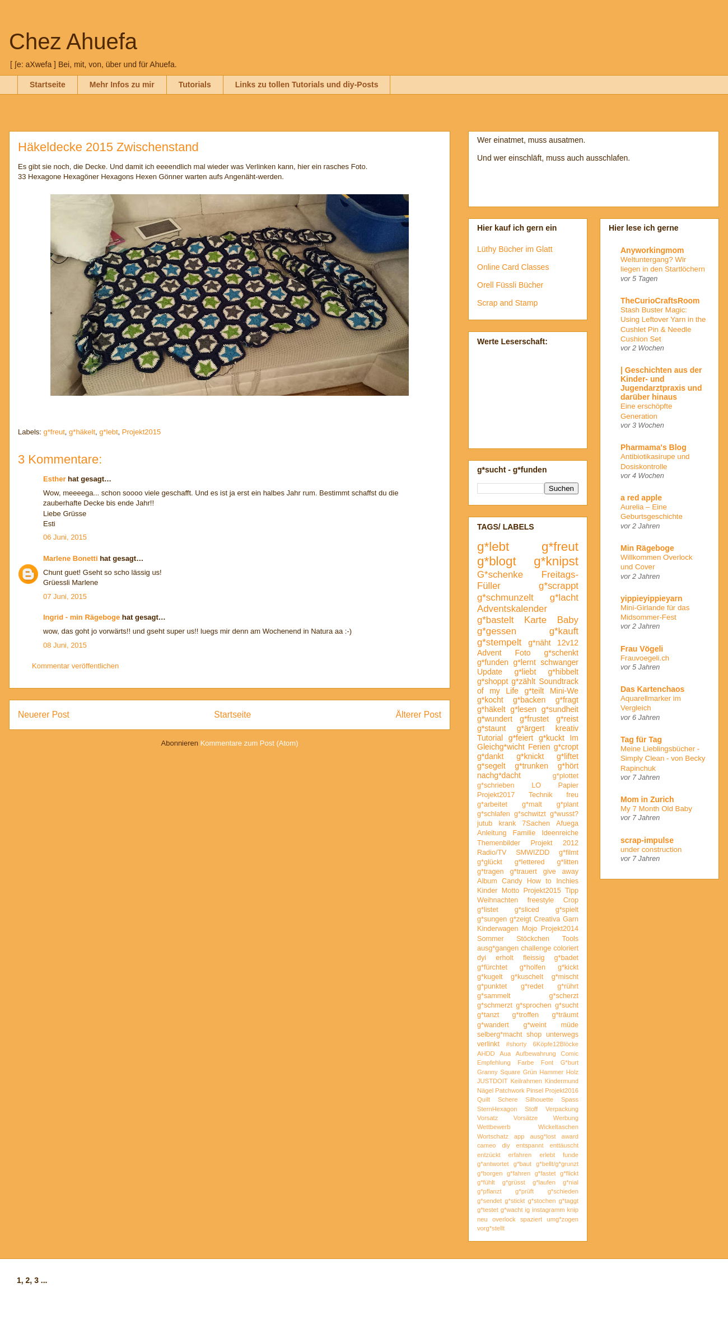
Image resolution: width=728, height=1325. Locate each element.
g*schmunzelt (505, 597)
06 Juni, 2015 (65, 537)
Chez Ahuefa (73, 41)
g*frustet (534, 718)
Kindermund (561, 1081)
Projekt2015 (141, 432)
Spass (569, 1099)
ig (527, 1209)
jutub (484, 823)
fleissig (534, 958)
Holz (572, 1072)
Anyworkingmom (652, 250)
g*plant (567, 804)
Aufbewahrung (536, 1053)
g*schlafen (493, 814)
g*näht (539, 642)
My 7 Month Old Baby (656, 808)
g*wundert (494, 718)
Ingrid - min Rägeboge (81, 617)
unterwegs (562, 1034)
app (519, 1136)
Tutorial (490, 737)
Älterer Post (418, 714)
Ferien (539, 746)
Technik (541, 795)
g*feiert (520, 737)
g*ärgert (531, 728)
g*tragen (490, 871)
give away (560, 871)
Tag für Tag (641, 739)
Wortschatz (492, 1136)
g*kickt (568, 967)
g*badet (566, 958)
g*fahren (518, 1173)
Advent (489, 652)
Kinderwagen (498, 929)
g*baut (522, 1163)
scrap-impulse (647, 840)
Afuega (567, 823)
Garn (570, 919)
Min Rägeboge (647, 548)
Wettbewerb (494, 1126)
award (570, 1136)
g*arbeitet (492, 804)
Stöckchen (532, 939)
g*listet (487, 910)
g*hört (568, 765)
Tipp (571, 891)
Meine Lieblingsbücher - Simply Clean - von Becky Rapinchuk (663, 758)
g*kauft (563, 631)
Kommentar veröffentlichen (75, 666)
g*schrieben (496, 785)
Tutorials (195, 84)
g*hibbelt (563, 671)
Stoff (531, 1109)
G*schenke (500, 574)
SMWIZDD (532, 852)
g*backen (529, 699)
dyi (481, 958)
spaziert (531, 1219)
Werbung (565, 1118)
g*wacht (512, 1209)
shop (534, 1034)
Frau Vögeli (641, 648)
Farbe (525, 1062)
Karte (535, 620)
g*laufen (544, 1182)
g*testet (487, 1209)
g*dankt (490, 756)
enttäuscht (563, 1145)
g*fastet (545, 1173)
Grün (530, 1072)
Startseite (48, 84)
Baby (567, 620)
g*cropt (566, 746)
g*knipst (556, 561)
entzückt (489, 1154)
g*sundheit (560, 709)
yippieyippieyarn (651, 598)
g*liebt (525, 671)
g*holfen (532, 967)
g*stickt (515, 1200)
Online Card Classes (513, 267)
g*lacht (564, 597)
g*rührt (567, 986)
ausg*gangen (498, 948)
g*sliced (527, 910)
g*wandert (493, 1025)
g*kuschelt (527, 977)
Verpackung (561, 1109)
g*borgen (489, 1173)
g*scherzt (564, 996)
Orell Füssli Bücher (510, 284)
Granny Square (498, 1072)
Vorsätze (526, 1118)
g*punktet (492, 986)
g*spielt (567, 910)
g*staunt (491, 728)
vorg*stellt (491, 1228)
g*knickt (530, 756)
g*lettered (530, 862)
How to (539, 881)
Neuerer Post (43, 714)
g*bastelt (495, 620)
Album (487, 881)
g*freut (54, 432)
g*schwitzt (530, 814)
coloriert (565, 948)
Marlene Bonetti (70, 558)
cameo (486, 1145)
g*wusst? (564, 814)
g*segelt (491, 765)
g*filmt (568, 852)
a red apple (641, 497)
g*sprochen (534, 1005)
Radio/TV (492, 852)
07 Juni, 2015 (65, 596)
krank (507, 823)
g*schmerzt (494, 1005)
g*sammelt (494, 996)
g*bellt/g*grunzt (557, 1163)
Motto (511, 891)
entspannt (529, 1145)
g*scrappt (558, 585)
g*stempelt (499, 642)
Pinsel (534, 1090)
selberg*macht (499, 1034)
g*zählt (523, 681)
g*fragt (567, 699)
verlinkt (488, 1044)
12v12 (567, 642)
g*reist (567, 718)
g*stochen (542, 1200)
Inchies (567, 881)
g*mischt (565, 977)
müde (570, 1025)
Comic (569, 1053)
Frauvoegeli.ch (644, 658)
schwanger (559, 662)
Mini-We (564, 690)
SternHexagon (497, 1109)
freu (572, 795)
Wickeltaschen (558, 1126)
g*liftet (567, 756)
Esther (54, 479)
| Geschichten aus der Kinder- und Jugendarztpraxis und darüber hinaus (661, 383)
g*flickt (569, 1173)
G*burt (569, 1062)
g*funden (492, 662)
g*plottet (565, 776)
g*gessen (496, 631)
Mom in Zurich (647, 799)
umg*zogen (562, 1219)
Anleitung (492, 833)
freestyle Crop (553, 900)
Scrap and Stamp (507, 302)
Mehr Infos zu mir (122, 84)
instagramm (548, 1209)
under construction (651, 849)
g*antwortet (493, 1163)
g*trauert (523, 871)
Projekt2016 (561, 1090)
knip (573, 1209)
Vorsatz (487, 1118)
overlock (504, 1219)
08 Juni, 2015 (65, 645)
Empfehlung (494, 1062)
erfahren (520, 1154)
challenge (536, 948)
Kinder (487, 891)
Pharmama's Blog (653, 447)
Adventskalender (512, 608)
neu (482, 1219)
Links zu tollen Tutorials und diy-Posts (307, 84)
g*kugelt (490, 977)
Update (489, 671)
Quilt (483, 1099)
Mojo (529, 929)
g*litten (567, 862)
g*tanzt (488, 1015)
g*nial (570, 1182)
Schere (507, 1099)
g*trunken (531, 765)
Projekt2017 (496, 795)
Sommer (490, 939)
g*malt (532, 804)
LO (536, 785)
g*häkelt (82, 432)
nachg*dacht (499, 775)
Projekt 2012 (554, 843)
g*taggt (568, 1200)
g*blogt (496, 561)
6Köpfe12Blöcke (555, 1044)
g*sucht (566, 1005)
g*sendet (489, 1200)
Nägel (485, 1090)
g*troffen (525, 1015)
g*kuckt (551, 737)
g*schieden (563, 1191)
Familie (524, 833)
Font (547, 1062)
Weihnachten (497, 900)
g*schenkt (561, 652)
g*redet (532, 986)
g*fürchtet (492, 967)
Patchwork (509, 1090)
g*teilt (534, 690)
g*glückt (489, 862)
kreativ (567, 728)
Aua (505, 1053)
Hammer (551, 1072)
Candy (512, 881)
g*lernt (524, 662)
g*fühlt (486, 1182)
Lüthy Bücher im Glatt (515, 249)
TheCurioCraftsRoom (660, 300)
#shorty (516, 1044)
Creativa (547, 919)
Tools (570, 939)
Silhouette (539, 1099)
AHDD (486, 1053)
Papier (568, 785)
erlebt (547, 1154)
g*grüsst (513, 1182)
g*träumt (565, 1015)
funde (570, 1154)
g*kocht (490, 699)
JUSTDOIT (492, 1081)
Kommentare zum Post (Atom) (249, 743)
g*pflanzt (489, 1191)
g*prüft (524, 1191)
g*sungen (492, 919)
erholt (505, 958)
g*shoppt (492, 681)
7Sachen (536, 823)
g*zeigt (520, 919)
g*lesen (523, 709)
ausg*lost (543, 1136)
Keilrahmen (526, 1081)
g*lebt (108, 432)
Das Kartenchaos (652, 689)
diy (506, 1145)
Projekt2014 (559, 929)
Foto (523, 652)
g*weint (534, 1025)
